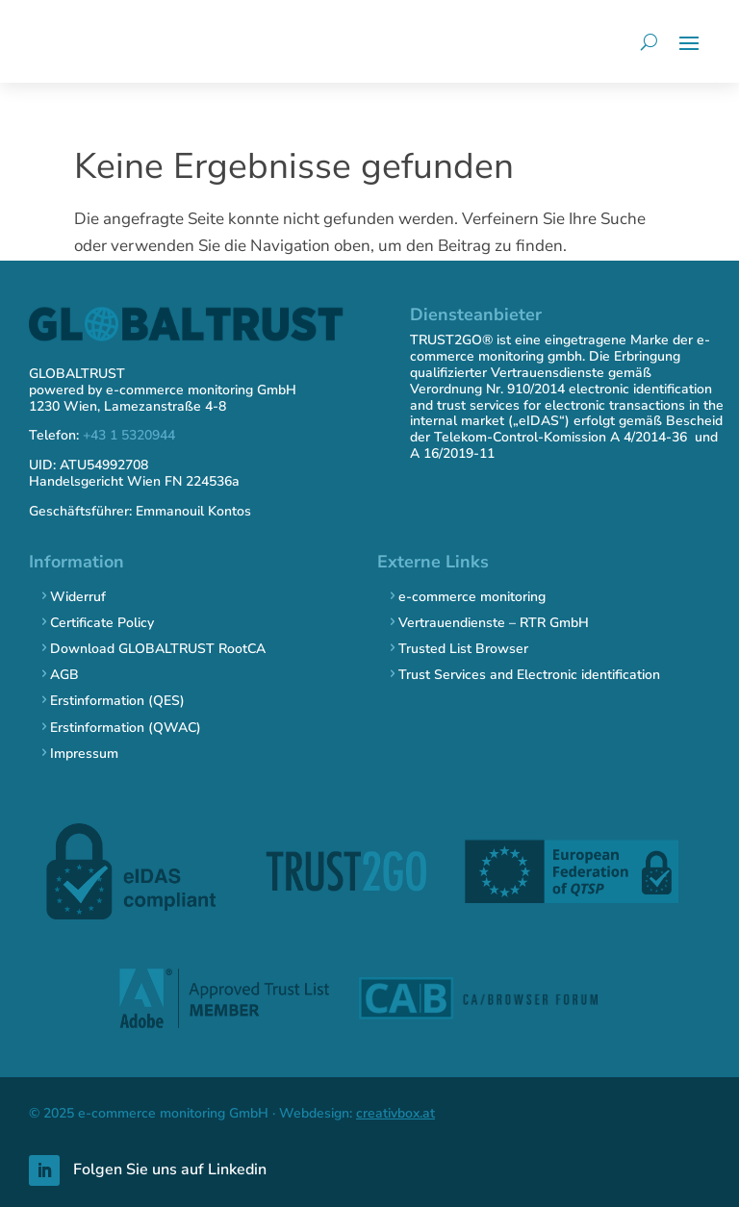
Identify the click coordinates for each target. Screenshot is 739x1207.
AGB (64, 675)
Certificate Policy (102, 623)
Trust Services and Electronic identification (529, 675)
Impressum (84, 753)
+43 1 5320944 (129, 435)
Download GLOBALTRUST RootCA (158, 649)
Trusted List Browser (463, 649)
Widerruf (78, 597)
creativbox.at (395, 1113)
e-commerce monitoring (472, 597)
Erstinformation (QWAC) (125, 727)
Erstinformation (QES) (117, 701)
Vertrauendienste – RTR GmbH (493, 623)
